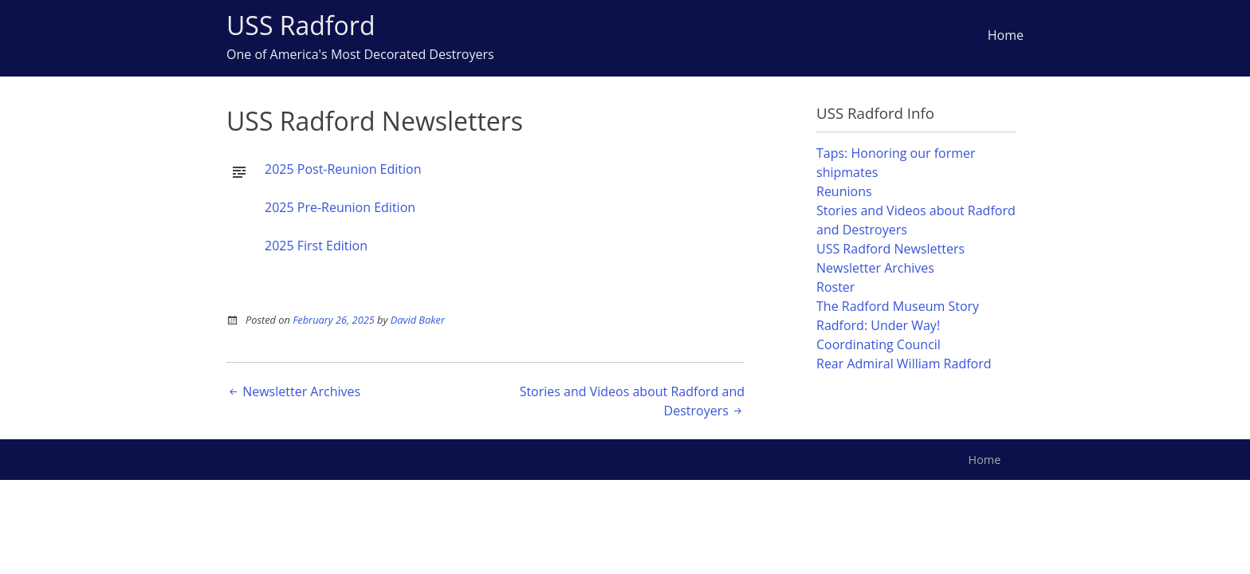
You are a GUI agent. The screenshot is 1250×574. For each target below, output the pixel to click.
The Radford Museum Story (897, 306)
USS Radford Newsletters (890, 249)
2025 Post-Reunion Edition (343, 169)
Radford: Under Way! (878, 325)
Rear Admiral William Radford (904, 363)
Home (1006, 35)
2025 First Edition (316, 245)
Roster (835, 287)
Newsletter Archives (293, 391)
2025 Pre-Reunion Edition (340, 207)
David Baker (418, 320)
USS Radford (300, 25)
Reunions (844, 191)
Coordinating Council (878, 344)
